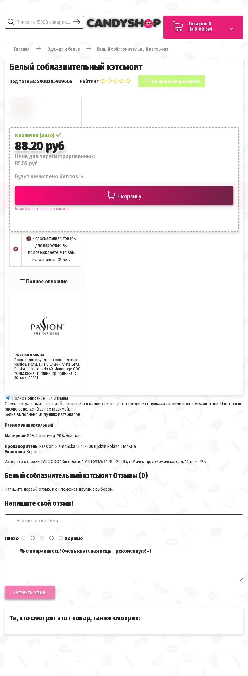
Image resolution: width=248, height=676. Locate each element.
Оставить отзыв (29, 592)
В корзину (124, 195)
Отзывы (61, 398)
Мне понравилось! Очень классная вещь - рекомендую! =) (124, 563)
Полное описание (47, 281)
